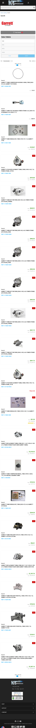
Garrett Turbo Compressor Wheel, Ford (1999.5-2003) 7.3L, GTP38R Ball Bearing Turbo (17, 474)
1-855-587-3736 (15, 686)
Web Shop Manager (29, 723)
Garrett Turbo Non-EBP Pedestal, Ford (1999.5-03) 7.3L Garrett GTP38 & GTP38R (17, 596)
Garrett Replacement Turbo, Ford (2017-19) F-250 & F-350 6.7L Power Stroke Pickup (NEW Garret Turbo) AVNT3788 (18, 566)
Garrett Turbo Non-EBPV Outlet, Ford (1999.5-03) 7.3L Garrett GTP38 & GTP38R (17, 535)
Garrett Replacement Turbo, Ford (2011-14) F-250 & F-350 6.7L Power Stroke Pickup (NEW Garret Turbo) (18, 444)
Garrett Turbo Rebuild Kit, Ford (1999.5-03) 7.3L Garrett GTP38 (17, 411)
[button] (15, 676)
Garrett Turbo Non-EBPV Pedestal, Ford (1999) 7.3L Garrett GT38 (16, 627)
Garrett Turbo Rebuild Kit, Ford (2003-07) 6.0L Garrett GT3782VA (17, 505)
